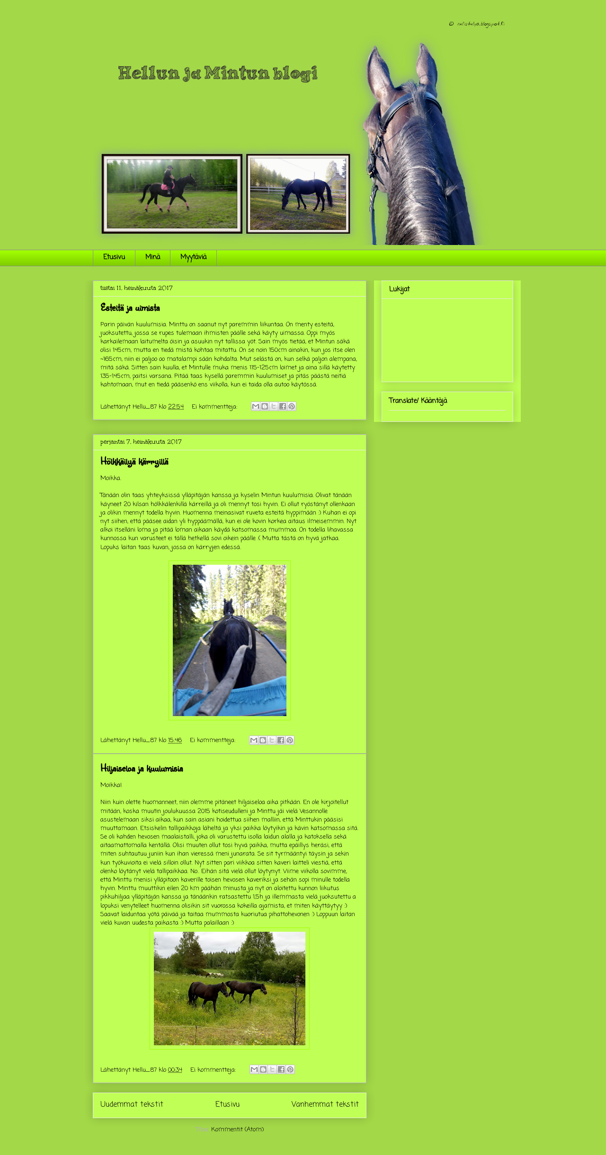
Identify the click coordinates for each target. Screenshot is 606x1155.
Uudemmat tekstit (131, 1105)
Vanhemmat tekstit (325, 1105)
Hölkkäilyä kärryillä (134, 461)
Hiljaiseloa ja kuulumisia (141, 768)
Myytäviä (193, 257)
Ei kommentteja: (215, 406)
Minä (152, 257)
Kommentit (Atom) (237, 1129)
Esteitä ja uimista (130, 307)
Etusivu (114, 257)
